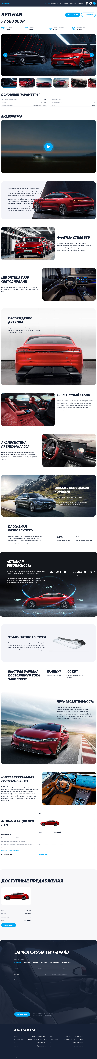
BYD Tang (65, 3)
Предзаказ (88, 15)
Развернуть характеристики (10, 850)
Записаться (22, 1014)
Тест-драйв (73, 15)
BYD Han (47, 3)
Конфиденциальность (75, 1057)
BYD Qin (59, 3)
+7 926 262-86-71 (41, 1043)
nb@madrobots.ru (42, 1046)
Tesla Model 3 (72, 3)
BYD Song (53, 3)
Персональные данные (90, 1057)
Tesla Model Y (80, 3)
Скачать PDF (44, 854)
